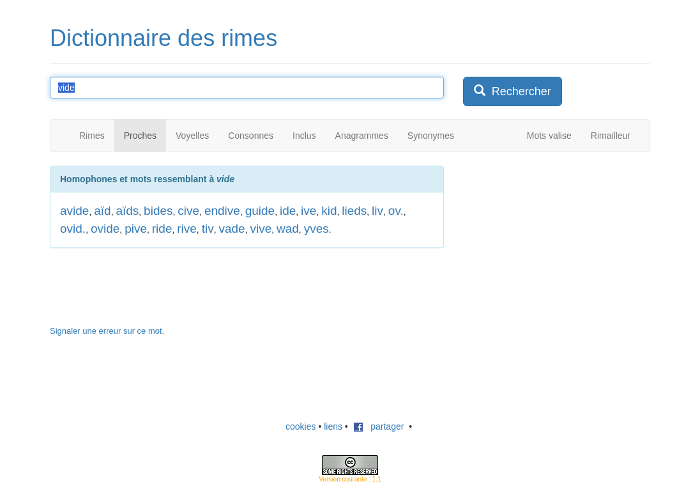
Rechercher (512, 91)
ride (162, 228)
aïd (102, 210)
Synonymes (430, 135)
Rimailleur (610, 135)
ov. (396, 210)
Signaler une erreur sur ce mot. (107, 331)
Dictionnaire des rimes (163, 38)
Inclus (304, 135)
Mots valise (549, 135)
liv (377, 210)
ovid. (73, 228)
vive (260, 228)
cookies (300, 426)
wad (288, 228)
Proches (140, 135)
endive (222, 210)
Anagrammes (361, 135)
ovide (105, 228)
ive (308, 210)
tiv (208, 228)
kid (329, 210)
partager (378, 426)
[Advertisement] (559, 245)
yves (316, 228)
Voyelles (192, 135)
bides (158, 210)
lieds (354, 210)
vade (231, 228)
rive (187, 228)
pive (136, 228)
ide (288, 210)
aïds (127, 210)
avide (74, 210)
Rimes (92, 135)
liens (333, 426)
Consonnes (250, 135)
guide (260, 210)
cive (188, 210)
